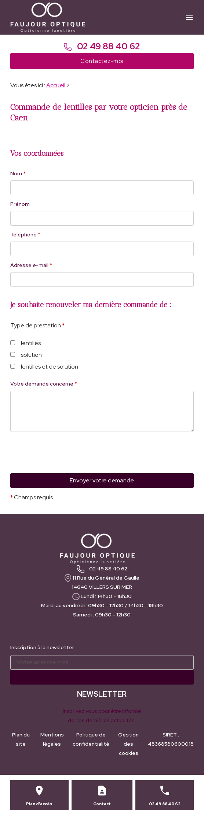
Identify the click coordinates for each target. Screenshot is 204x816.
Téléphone (25, 234)
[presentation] (66, 467)
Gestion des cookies (128, 743)
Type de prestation (37, 325)
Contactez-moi (101, 61)
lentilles (25, 343)
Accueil (55, 85)
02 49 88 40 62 (102, 46)
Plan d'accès (39, 803)
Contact (102, 803)
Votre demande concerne (43, 383)
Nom (18, 173)
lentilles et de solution (44, 366)
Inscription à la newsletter (42, 647)
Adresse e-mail (31, 265)
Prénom (20, 204)
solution (26, 355)
